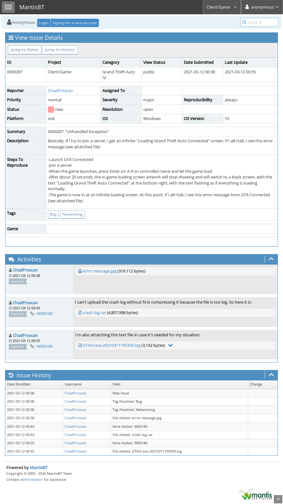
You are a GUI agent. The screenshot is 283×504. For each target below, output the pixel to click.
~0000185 (44, 313)
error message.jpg (99, 271)
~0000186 (44, 346)
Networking (72, 214)
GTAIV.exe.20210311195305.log (111, 345)
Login (43, 22)
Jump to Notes (24, 49)
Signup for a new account (75, 22)
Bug (53, 214)
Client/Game (222, 7)
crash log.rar (94, 312)
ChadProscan (60, 90)
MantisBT (39, 467)
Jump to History (60, 49)
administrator (31, 479)
